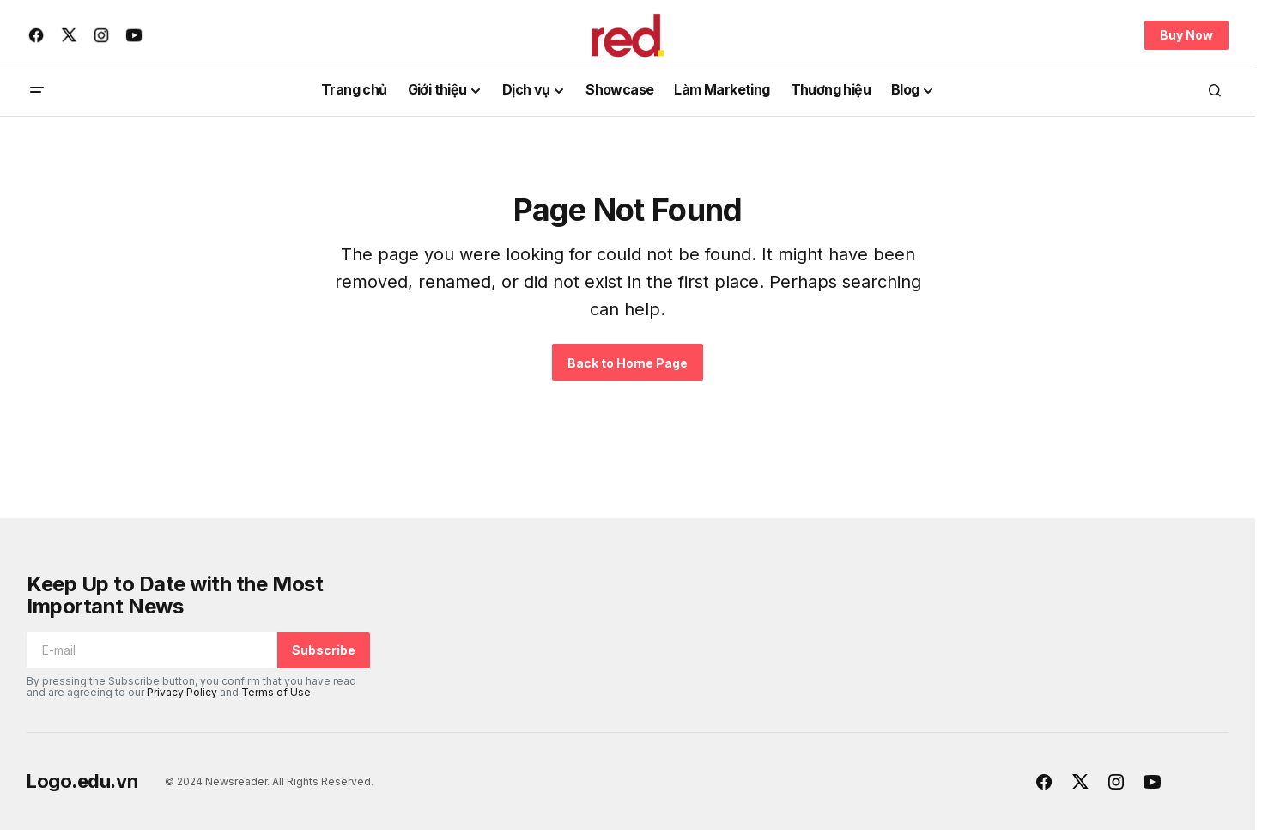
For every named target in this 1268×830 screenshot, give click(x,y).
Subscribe (323, 650)
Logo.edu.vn (82, 781)
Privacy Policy (182, 692)
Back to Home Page (627, 363)
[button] (37, 90)
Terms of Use (276, 692)
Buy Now (1186, 34)
